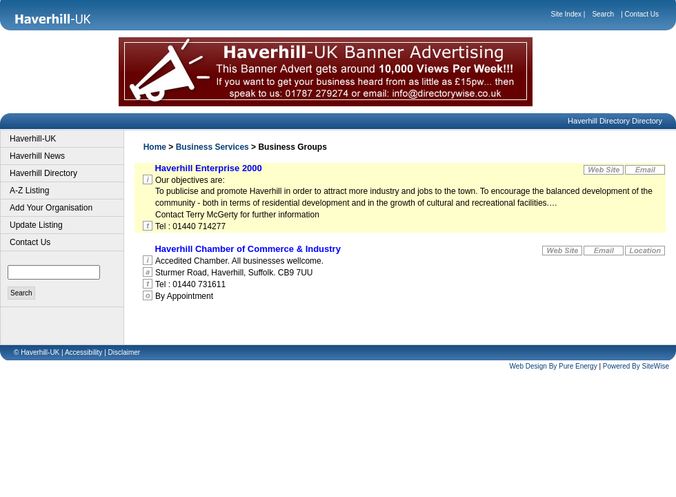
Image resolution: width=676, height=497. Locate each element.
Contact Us (642, 14)
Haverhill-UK (33, 139)
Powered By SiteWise (636, 366)
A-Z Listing (29, 190)
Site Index (566, 14)
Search (603, 14)
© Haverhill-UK (36, 352)
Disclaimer (124, 352)
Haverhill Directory (43, 173)
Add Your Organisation (51, 208)
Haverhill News (37, 156)
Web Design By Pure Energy (553, 366)
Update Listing (36, 225)
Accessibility (83, 352)
